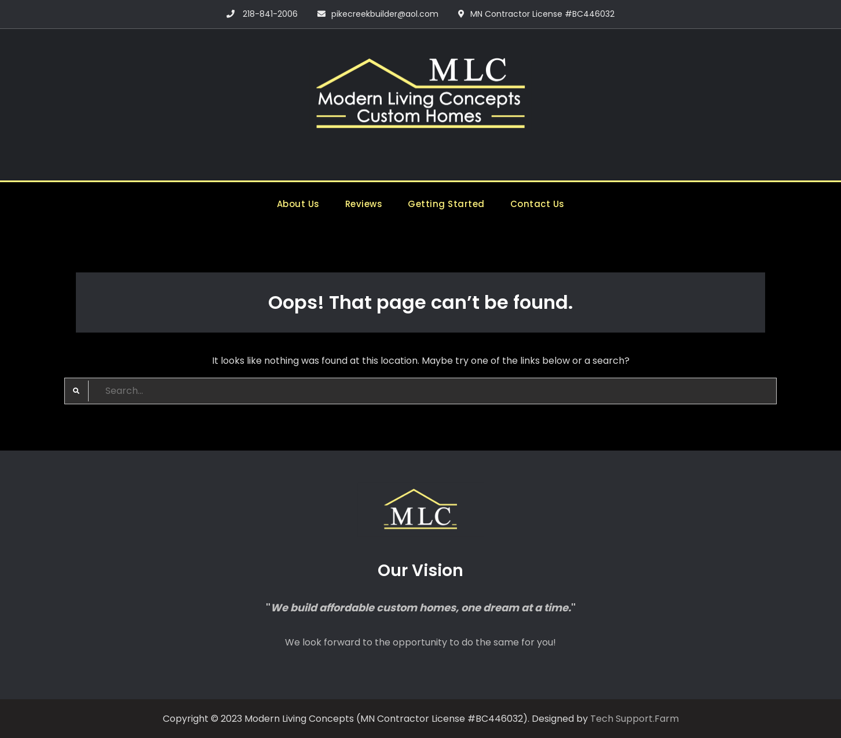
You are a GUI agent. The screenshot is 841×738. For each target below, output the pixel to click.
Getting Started (446, 204)
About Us (298, 204)
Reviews (364, 204)
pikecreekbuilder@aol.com (384, 14)
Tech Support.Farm (634, 718)
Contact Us (537, 204)
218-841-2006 (270, 14)
